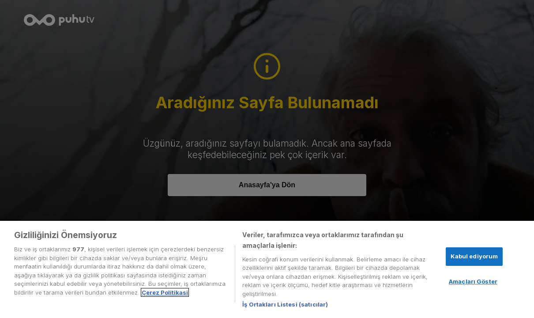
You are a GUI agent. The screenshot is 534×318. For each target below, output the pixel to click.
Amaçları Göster (473, 281)
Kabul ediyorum (474, 256)
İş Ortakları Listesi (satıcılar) (285, 304)
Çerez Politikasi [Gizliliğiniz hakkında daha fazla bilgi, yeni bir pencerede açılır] (165, 292)
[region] (267, 269)
